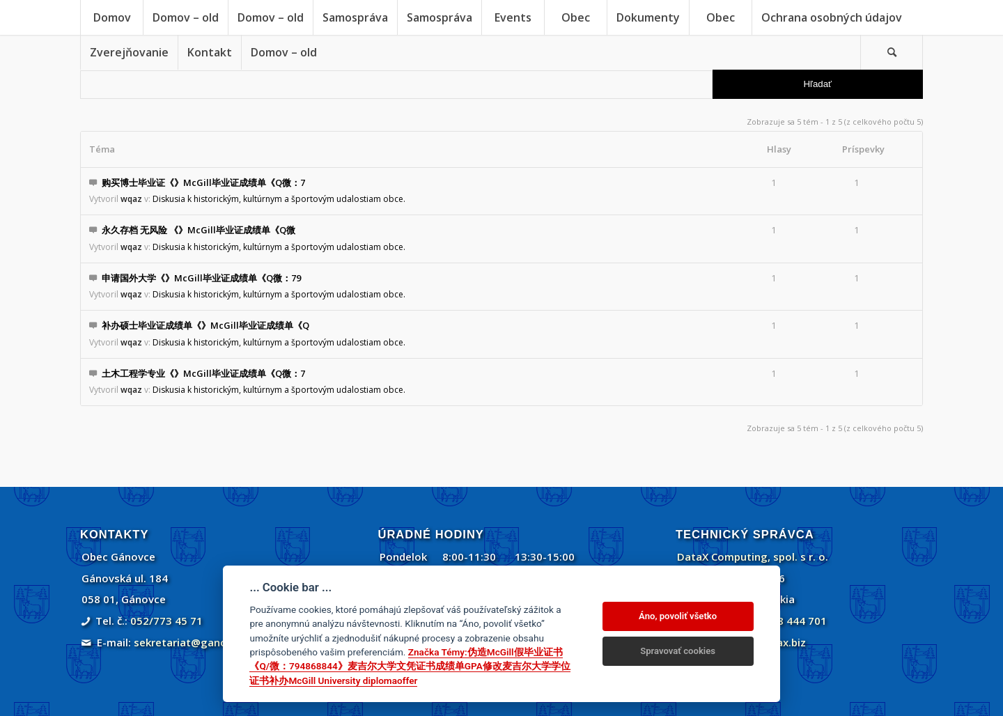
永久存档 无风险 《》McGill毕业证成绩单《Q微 (198, 230)
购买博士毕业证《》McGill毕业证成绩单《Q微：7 (203, 182)
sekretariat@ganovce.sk (196, 642)
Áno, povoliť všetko (678, 616)
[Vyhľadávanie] (891, 52)
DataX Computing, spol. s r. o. (752, 556)
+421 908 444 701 (782, 621)
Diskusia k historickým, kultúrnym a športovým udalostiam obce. (279, 199)
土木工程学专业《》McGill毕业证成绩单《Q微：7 (203, 373)
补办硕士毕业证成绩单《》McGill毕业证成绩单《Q (205, 325)
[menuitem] (111, 17)
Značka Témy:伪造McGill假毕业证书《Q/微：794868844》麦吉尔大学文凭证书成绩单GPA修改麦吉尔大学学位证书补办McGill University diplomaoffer (409, 666)
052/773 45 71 (166, 621)
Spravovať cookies (677, 651)
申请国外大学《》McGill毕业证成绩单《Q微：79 (201, 278)
